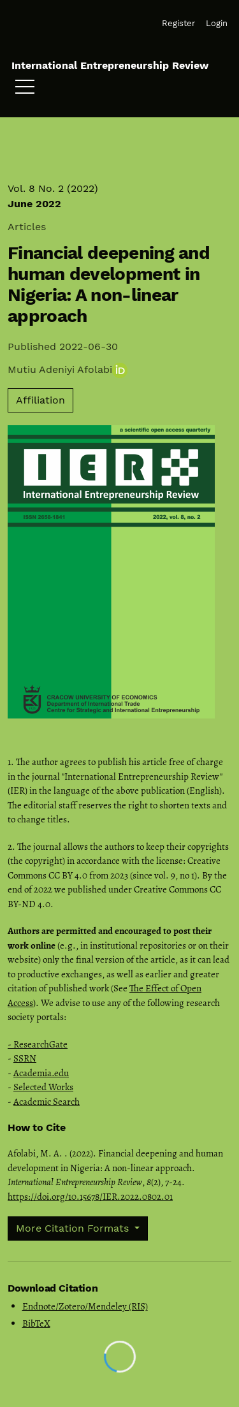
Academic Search (46, 1101)
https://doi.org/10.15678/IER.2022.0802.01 (90, 1196)
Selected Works (43, 1087)
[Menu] (25, 90)
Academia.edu (41, 1073)
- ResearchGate (38, 1044)
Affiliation (40, 400)
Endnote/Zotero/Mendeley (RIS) (85, 1306)
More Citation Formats (74, 1228)
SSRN (24, 1058)
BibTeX (36, 1323)
